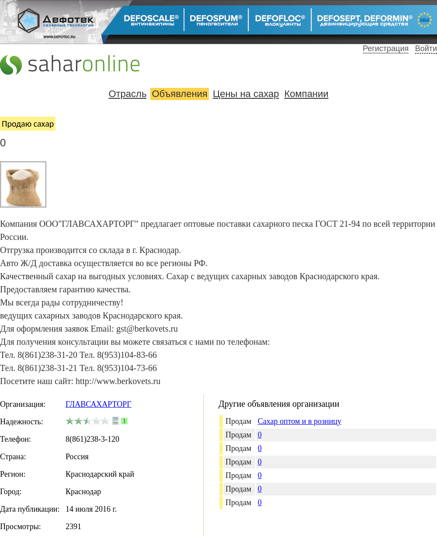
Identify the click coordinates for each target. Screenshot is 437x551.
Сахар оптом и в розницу (299, 421)
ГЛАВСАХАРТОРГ (99, 404)
